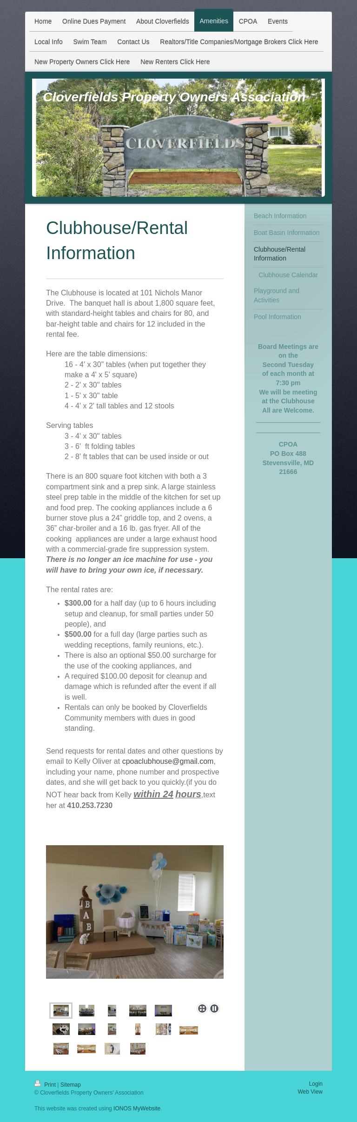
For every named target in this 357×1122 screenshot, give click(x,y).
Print (45, 1085)
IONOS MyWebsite (136, 1108)
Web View (310, 1092)
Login (316, 1084)
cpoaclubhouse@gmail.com (168, 761)
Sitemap (70, 1085)
